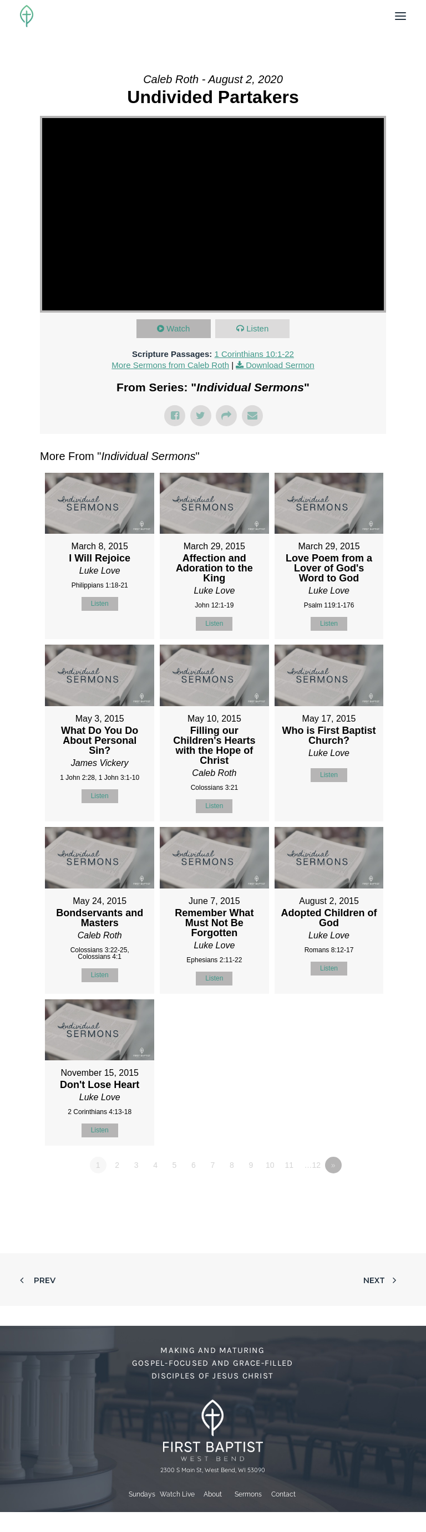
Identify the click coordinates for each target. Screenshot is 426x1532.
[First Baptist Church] (26, 16)
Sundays (142, 1494)
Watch (178, 328)
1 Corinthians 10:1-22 (253, 354)
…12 (312, 1165)
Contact (283, 1494)
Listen (257, 328)
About (213, 1494)
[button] (400, 16)
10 (270, 1165)
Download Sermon (280, 365)
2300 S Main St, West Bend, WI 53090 (212, 1470)
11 (289, 1165)
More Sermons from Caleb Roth (170, 365)
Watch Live (177, 1494)
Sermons (248, 1494)
